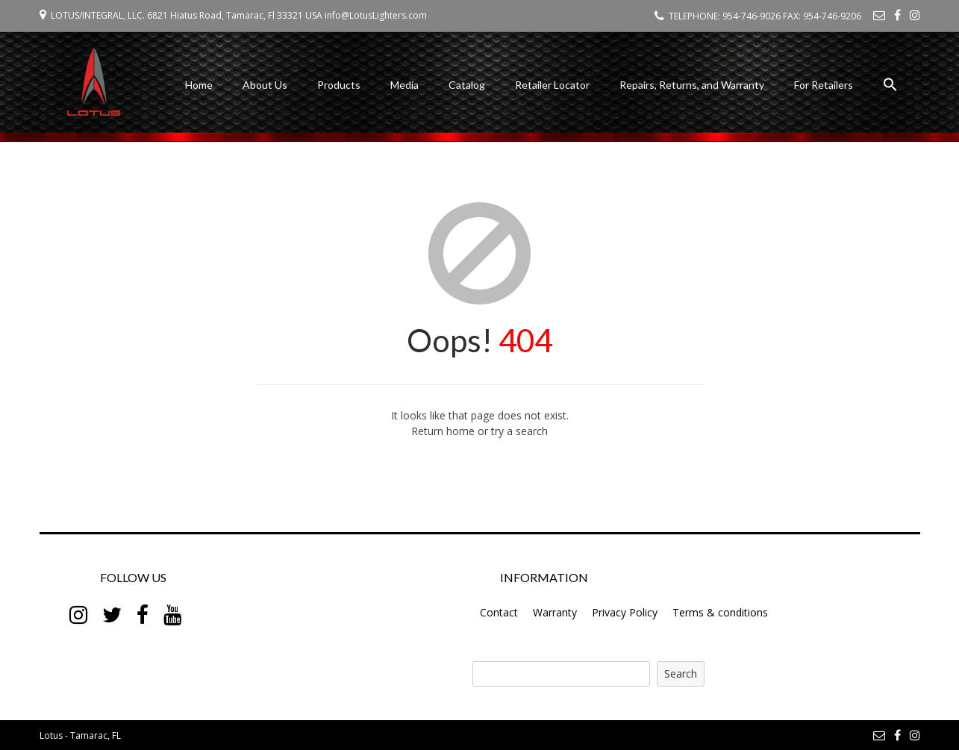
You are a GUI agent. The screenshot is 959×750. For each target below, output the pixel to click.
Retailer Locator (552, 84)
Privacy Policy (624, 612)
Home (199, 84)
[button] (890, 87)
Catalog (467, 84)
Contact (499, 612)
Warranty (555, 612)
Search (680, 673)
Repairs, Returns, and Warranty (691, 84)
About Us (265, 84)
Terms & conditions (720, 612)
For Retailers (823, 84)
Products (338, 84)
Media (404, 84)
